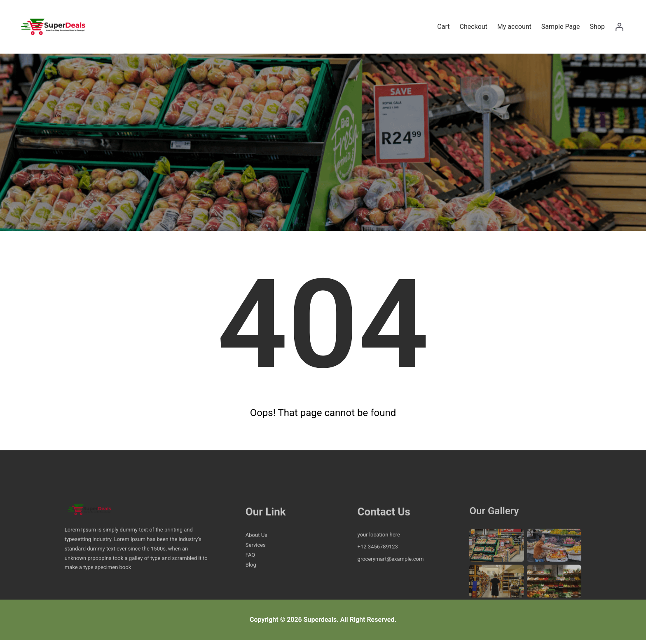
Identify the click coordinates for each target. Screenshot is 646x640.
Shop (597, 27)
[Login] (619, 26)
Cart (443, 27)
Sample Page (560, 27)
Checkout (473, 27)
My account (514, 27)
